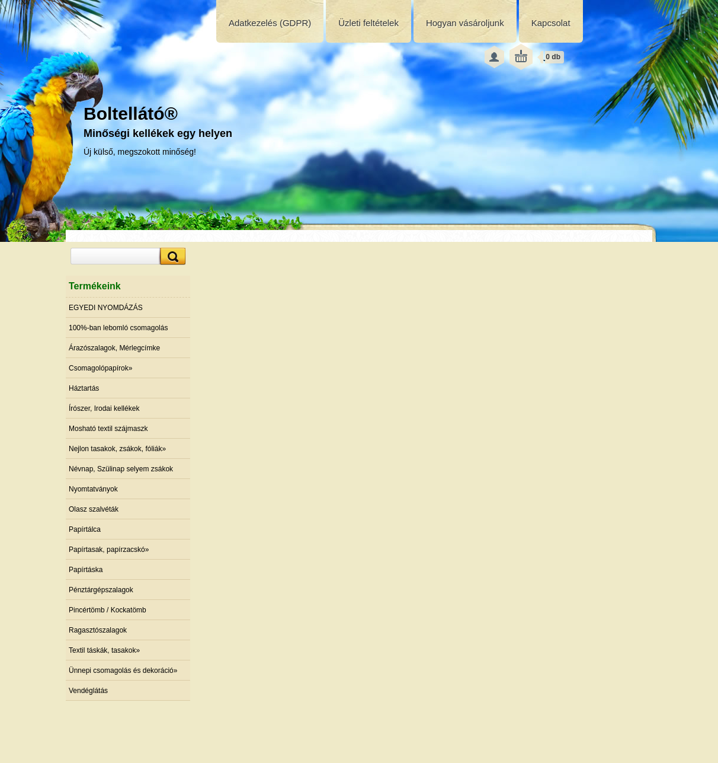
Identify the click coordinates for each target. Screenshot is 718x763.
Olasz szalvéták (93, 509)
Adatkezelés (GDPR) (270, 23)
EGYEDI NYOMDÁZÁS (106, 308)
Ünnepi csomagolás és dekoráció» (123, 670)
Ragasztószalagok (98, 630)
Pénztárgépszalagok (101, 590)
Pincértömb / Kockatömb (107, 610)
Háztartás (84, 388)
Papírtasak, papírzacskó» (109, 549)
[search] (171, 256)
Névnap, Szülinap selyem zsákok (121, 469)
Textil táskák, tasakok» (104, 650)
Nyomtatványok (93, 489)
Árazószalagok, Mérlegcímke (114, 348)
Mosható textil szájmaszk (108, 428)
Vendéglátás (88, 691)
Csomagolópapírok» (100, 368)
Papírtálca (85, 529)
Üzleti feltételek (368, 23)
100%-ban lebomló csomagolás (118, 328)
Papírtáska (85, 570)
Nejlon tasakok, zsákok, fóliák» (117, 449)
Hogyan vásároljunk (465, 23)
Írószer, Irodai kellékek (104, 408)
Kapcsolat (550, 23)
